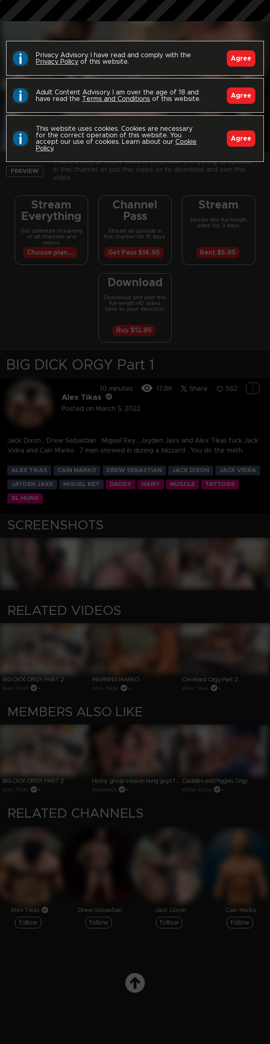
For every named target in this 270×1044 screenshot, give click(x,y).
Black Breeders (135, 18)
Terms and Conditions (116, 99)
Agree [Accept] (241, 58)
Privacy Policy (57, 61)
